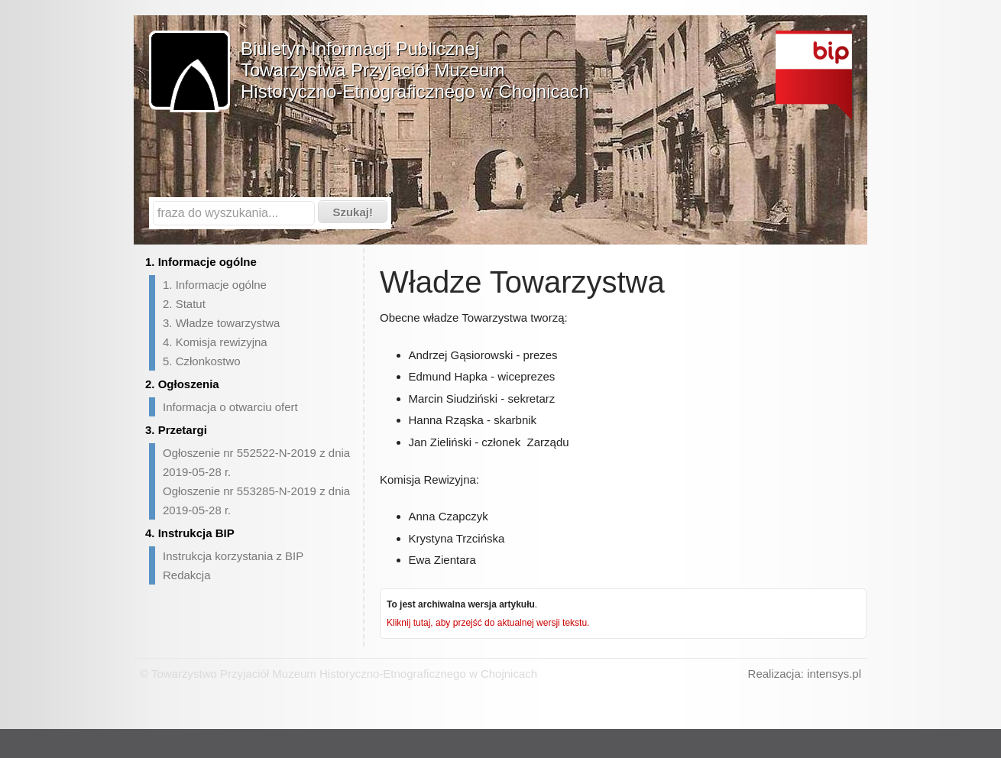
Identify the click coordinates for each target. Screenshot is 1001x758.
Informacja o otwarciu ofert (230, 406)
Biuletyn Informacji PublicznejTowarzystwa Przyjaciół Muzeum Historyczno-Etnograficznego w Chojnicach (415, 70)
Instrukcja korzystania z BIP (233, 555)
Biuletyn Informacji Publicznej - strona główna (814, 75)
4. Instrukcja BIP (190, 532)
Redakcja (187, 574)
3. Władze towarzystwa (221, 322)
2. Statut (184, 303)
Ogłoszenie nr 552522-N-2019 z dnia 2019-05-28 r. (256, 462)
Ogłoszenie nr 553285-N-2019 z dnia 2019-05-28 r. (256, 500)
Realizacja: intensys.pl (804, 673)
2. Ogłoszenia (182, 383)
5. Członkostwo (202, 361)
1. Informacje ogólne (201, 261)
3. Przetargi (176, 429)
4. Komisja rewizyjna (215, 341)
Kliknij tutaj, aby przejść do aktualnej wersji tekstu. (488, 622)
